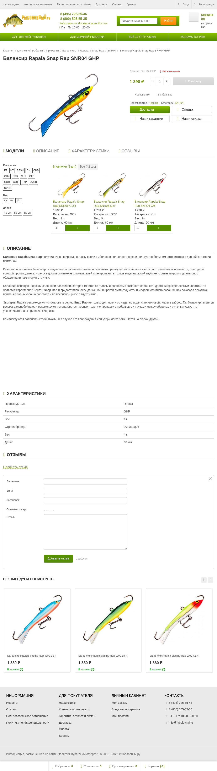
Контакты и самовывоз (38, 4)
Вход (183, 4)
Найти (168, 20)
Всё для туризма (142, 36)
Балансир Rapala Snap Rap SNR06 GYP (109, 203)
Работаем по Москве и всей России (83, 23)
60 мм (17, 213)
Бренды (131, 4)
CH (28, 170)
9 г (11, 200)
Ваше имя (12, 481)
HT (12, 170)
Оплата (117, 4)
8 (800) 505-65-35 (71, 19)
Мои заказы (119, 702)
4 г (5, 200)
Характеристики (89, 151)
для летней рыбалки (29, 36)
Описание (46, 151)
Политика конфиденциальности (27, 722)
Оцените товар (16, 509)
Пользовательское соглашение (27, 716)
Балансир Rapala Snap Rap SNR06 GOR (68, 203)
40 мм (7, 213)
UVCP (7, 188)
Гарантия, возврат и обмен (74, 4)
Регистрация (204, 4)
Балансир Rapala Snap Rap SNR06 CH (149, 203)
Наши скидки (10, 4)
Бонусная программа (126, 709)
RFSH (20, 170)
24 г (18, 200)
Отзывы (129, 151)
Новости (11, 702)
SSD (15, 176)
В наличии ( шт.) (64, 166)
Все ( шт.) (88, 166)
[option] (37, 630)
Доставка (101, 4)
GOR (7, 182)
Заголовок (13, 500)
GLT (31, 176)
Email (9, 490)
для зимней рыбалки (87, 36)
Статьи (11, 709)
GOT (15, 182)
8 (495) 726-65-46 (71, 14)
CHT (23, 176)
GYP (24, 182)
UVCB (33, 182)
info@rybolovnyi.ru (181, 722)
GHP (7, 176)
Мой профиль (121, 716)
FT (5, 170)
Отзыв (10, 517)
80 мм (27, 213)
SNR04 (179, 103)
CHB (36, 170)
